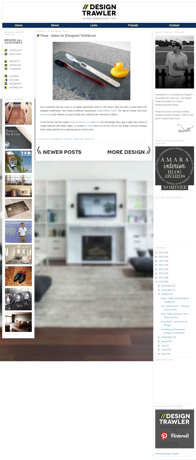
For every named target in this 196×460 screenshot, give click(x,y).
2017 (161, 252)
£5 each (89, 125)
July (163, 345)
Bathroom (57, 139)
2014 (161, 265)
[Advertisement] (174, 382)
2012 (161, 273)
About (55, 25)
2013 (161, 269)
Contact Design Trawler (167, 453)
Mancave (79, 139)
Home (18, 25)
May (163, 353)
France (68, 139)
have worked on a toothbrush (85, 122)
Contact (174, 25)
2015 (161, 261)
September (167, 337)
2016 (161, 256)
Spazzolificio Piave (107, 110)
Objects (89, 139)
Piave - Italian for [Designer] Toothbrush (68, 35)
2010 (161, 281)
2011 (161, 277)
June (164, 349)
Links (94, 25)
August (165, 341)
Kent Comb (46, 114)
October (165, 294)
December (167, 285)
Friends (133, 25)
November (167, 290)
